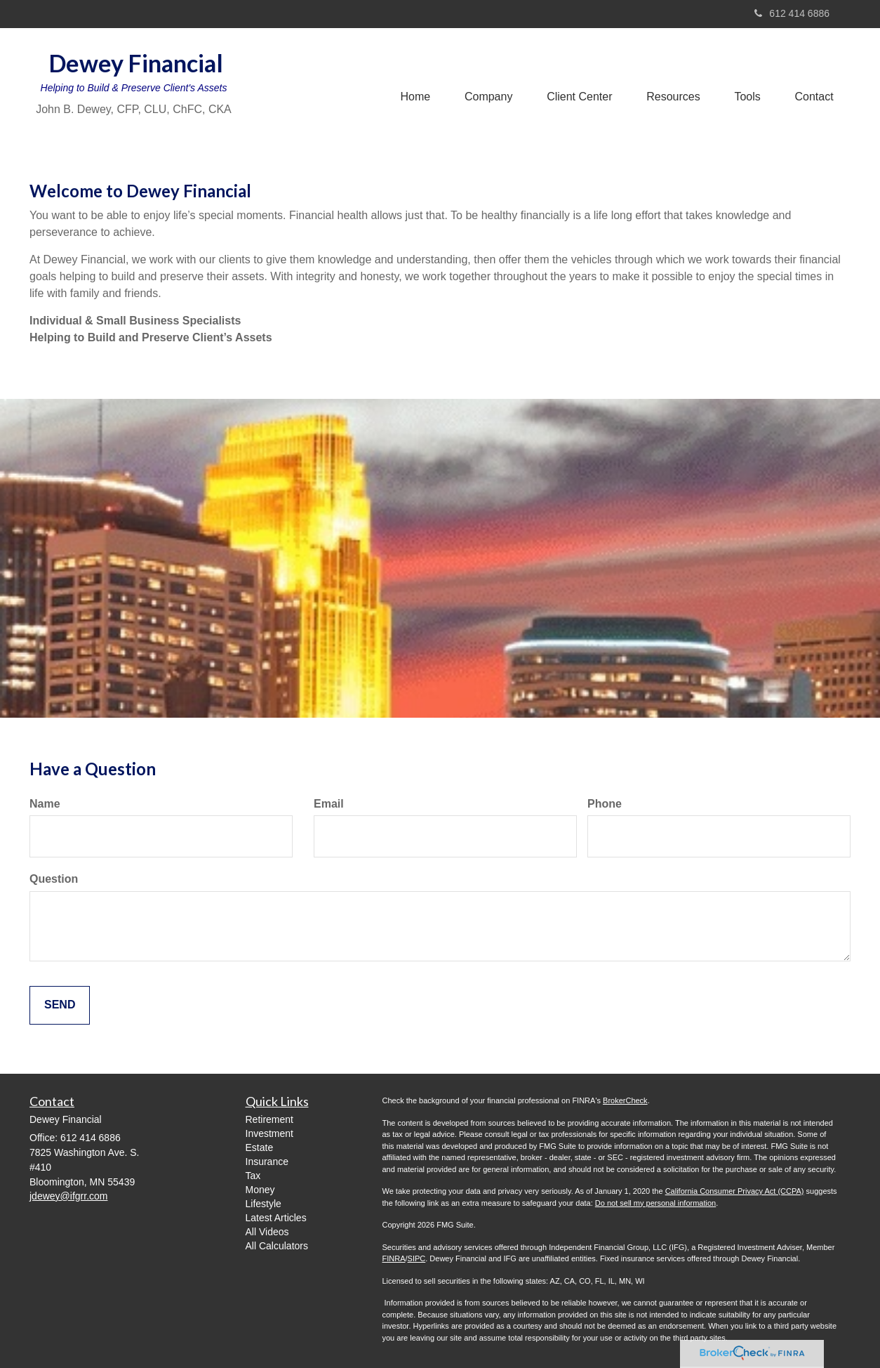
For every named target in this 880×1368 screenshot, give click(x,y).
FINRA (394, 1258)
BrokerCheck (625, 1100)
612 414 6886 (791, 13)
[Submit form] (59, 1005)
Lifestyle (263, 1203)
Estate (260, 1147)
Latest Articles (276, 1217)
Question (53, 879)
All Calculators (277, 1245)
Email (329, 804)
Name (44, 804)
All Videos (267, 1231)
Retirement (269, 1119)
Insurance (267, 1161)
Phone (604, 804)
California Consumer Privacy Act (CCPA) (734, 1191)
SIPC (417, 1258)
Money (260, 1189)
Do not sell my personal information (655, 1203)
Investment (269, 1133)
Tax (253, 1175)
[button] (484, 83)
